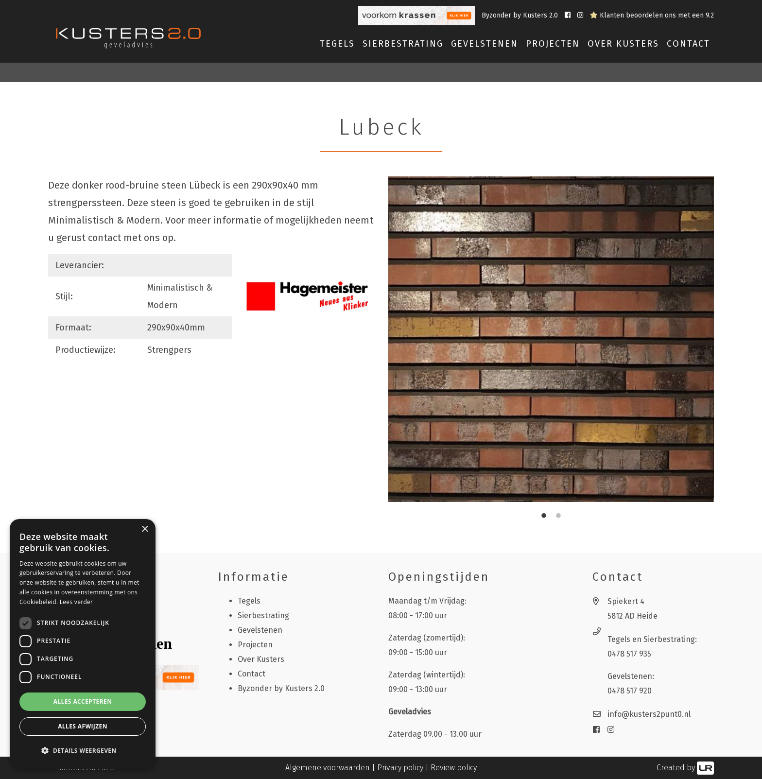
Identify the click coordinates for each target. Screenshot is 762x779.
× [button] (144, 529)
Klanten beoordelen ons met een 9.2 (652, 15)
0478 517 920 (629, 690)
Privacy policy (400, 767)
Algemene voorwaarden (327, 767)
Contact (688, 43)
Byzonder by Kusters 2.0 (521, 15)
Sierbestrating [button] (403, 43)
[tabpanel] (551, 339)
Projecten (553, 43)
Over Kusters (623, 43)
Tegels (249, 601)
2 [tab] (558, 516)
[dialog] (83, 644)
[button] (82, 751)
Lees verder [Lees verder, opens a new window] (76, 602)
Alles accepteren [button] (82, 701)
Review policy (454, 767)
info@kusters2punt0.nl (649, 714)
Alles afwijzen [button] (82, 726)
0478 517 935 (629, 653)
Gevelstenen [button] (484, 43)
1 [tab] (544, 516)
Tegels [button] (337, 43)
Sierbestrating (263, 615)
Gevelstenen (260, 630)
